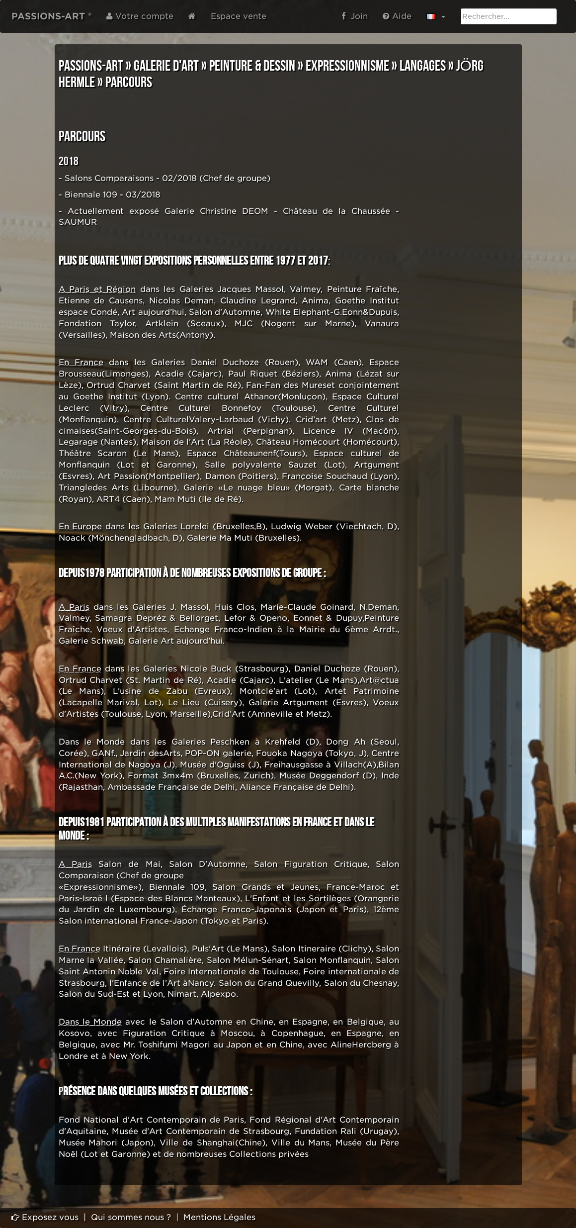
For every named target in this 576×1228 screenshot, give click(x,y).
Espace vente (238, 16)
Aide (397, 16)
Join (355, 16)
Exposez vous (45, 1217)
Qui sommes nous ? (131, 1217)
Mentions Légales (219, 1217)
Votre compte (139, 16)
